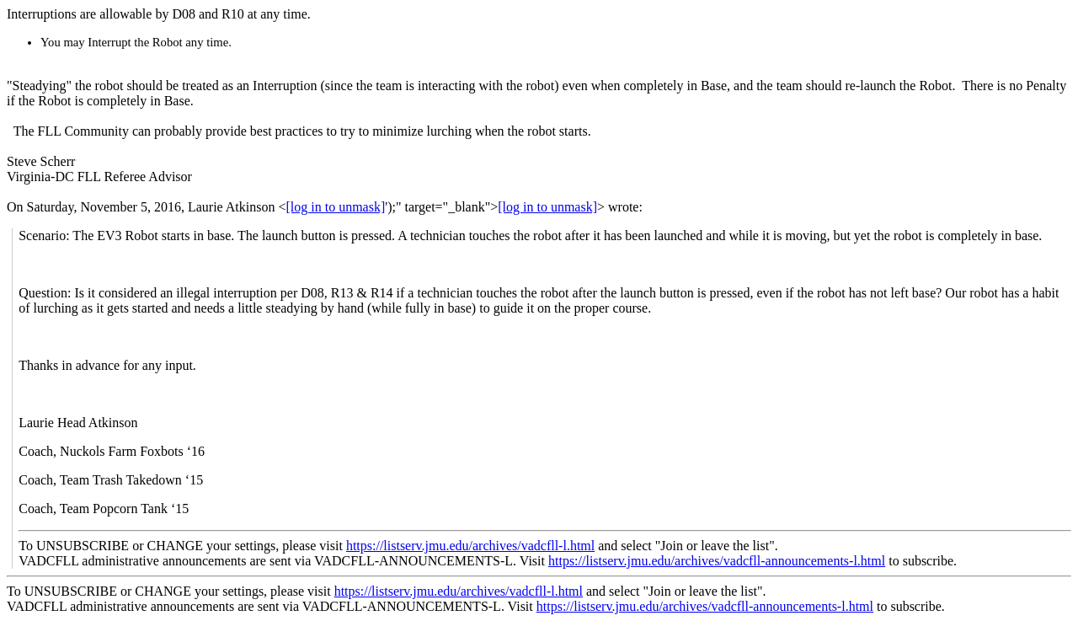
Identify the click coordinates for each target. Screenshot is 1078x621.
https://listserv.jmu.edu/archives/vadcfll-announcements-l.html (716, 561)
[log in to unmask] (335, 207)
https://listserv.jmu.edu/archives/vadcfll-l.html (470, 545)
